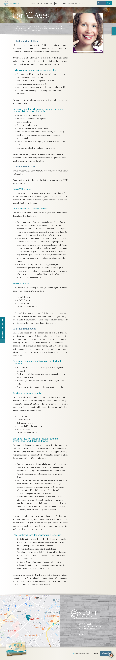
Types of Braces (33, 28)
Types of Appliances (46, 28)
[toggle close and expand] (2, 341)
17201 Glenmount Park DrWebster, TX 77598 (90, 627)
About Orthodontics (19, 27)
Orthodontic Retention (60, 28)
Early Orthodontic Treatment (36, 27)
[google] (114, 32)
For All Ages (50, 27)
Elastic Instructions (35, 30)
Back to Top (106, 653)
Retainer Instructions (20, 30)
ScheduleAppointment (101, 3)
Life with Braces (60, 27)
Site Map (96, 653)
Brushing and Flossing (19, 28)
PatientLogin (109, 3)
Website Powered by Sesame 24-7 (83, 653)
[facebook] (114, 30)
